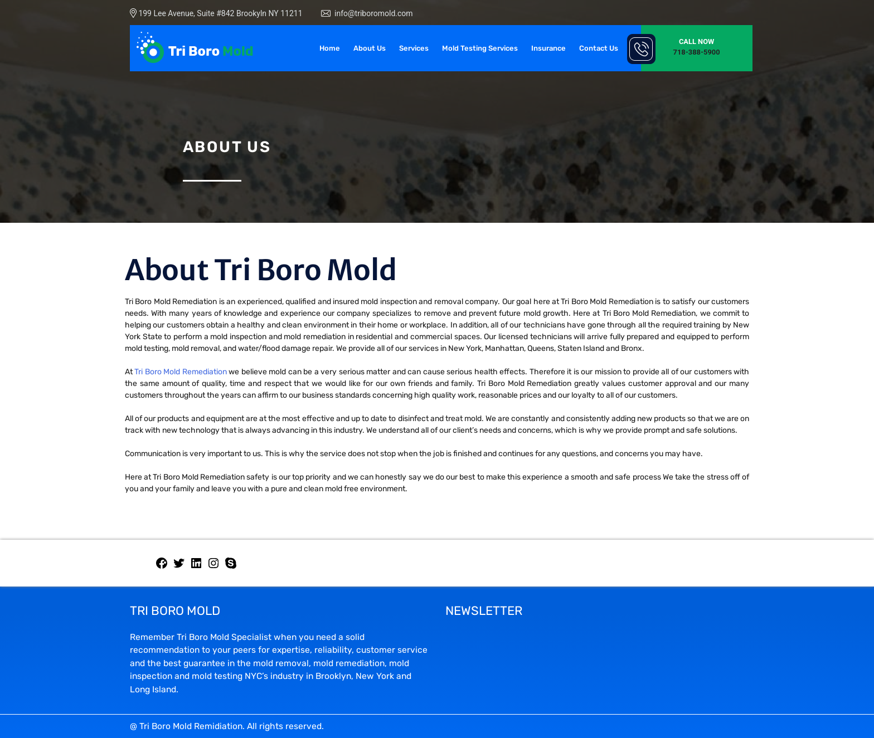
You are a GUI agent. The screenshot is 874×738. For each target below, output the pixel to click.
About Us (369, 48)
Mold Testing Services (480, 48)
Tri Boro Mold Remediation (180, 372)
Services (414, 48)
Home (329, 48)
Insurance (548, 48)
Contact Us (598, 48)
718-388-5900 (696, 52)
